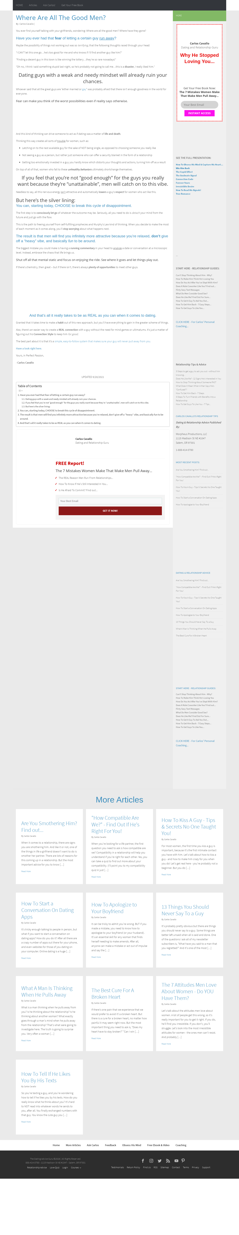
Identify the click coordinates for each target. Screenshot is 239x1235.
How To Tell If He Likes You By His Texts (45, 1077)
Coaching (181, 1145)
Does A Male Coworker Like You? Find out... (196, 286)
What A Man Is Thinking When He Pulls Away (196, 628)
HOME (19, 5)
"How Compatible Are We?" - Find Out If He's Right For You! (115, 824)
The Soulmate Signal (186, 175)
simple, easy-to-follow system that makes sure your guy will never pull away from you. (103, 341)
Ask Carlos (93, 1145)
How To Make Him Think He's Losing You (195, 278)
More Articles (73, 1145)
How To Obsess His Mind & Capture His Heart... (199, 164)
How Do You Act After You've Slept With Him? (197, 282)
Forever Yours (183, 182)
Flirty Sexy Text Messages (188, 289)
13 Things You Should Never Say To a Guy (195, 621)
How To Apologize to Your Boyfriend (192, 504)
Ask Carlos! (49, 5)
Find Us (147, 1167)
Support (206, 1167)
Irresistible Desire (185, 186)
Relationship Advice (37, 1167)
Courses (75, 1167)
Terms (186, 1167)
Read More (26, 871)
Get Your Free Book (72, 5)
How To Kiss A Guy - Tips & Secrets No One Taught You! (189, 827)
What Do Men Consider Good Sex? (191, 293)
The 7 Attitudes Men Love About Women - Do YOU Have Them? (189, 991)
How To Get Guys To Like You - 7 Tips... (193, 404)
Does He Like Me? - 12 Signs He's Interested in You (198, 378)
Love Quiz (54, 1167)
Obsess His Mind (131, 1145)
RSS (155, 1167)
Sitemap (165, 1167)
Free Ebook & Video (158, 1145)
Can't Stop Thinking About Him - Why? (194, 275)
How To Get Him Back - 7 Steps (190, 393)
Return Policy (133, 1167)
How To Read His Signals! (188, 190)
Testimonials (117, 1167)
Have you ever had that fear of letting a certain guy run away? (52, 395)
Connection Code (184, 179)
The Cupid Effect (184, 171)
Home (56, 1145)
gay (84, 89)
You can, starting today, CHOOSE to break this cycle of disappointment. (57, 410)
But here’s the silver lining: (37, 406)
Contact (176, 1167)
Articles (33, 5)
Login (65, 1167)
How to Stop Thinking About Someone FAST (196, 382)
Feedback (110, 1145)
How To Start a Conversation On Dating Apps (196, 497)
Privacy (195, 1167)
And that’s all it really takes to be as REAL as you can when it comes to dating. (60, 423)
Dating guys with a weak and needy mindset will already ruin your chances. (60, 399)
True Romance (183, 193)
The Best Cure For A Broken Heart (191, 635)
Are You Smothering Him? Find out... (192, 469)
